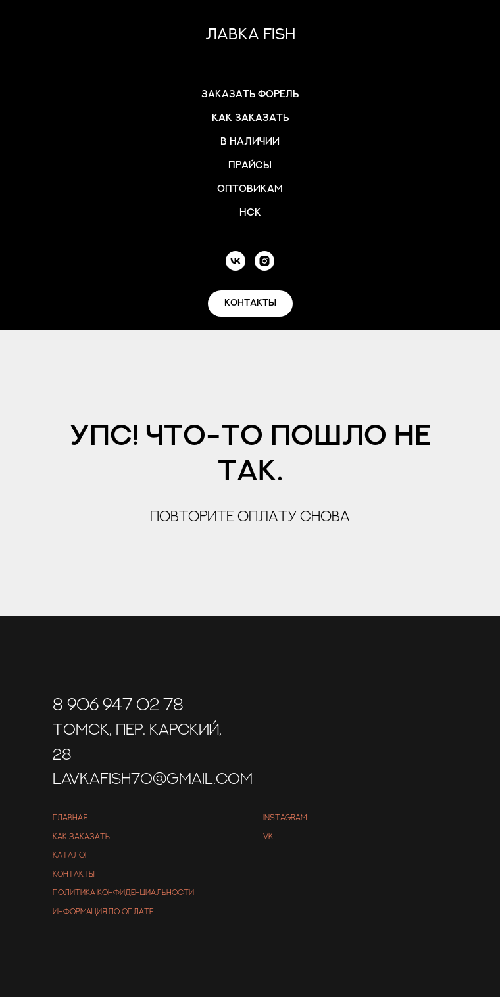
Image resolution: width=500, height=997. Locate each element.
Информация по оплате (103, 912)
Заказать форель (250, 94)
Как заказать (250, 118)
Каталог (71, 855)
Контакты (74, 874)
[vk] (235, 261)
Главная (70, 818)
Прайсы (250, 165)
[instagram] (264, 261)
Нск (250, 213)
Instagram (285, 818)
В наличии (250, 142)
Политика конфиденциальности (123, 892)
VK (268, 837)
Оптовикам (250, 189)
